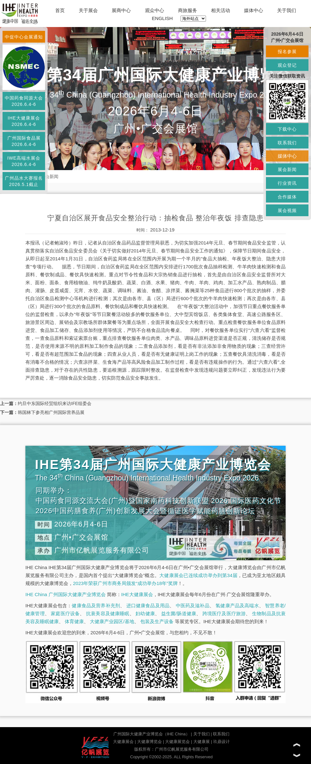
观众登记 (287, 65)
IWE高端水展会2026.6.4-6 (23, 161)
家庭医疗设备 (65, 613)
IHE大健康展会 (137, 594)
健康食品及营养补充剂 (96, 605)
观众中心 (154, 10)
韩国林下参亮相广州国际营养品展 (51, 412)
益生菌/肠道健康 (178, 613)
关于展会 (88, 10)
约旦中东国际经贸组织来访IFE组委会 (54, 403)
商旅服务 (187, 10)
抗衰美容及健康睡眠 (107, 613)
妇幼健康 (145, 613)
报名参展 (287, 51)
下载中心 (287, 129)
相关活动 (220, 10)
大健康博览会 (149, 741)
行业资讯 (287, 183)
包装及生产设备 (157, 621)
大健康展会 (123, 741)
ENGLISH (162, 18)
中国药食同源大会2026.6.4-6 (24, 101)
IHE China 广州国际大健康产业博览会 (65, 594)
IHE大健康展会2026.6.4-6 (24, 121)
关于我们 (286, 10)
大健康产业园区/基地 (112, 621)
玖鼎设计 (221, 741)
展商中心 (121, 10)
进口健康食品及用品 (147, 605)
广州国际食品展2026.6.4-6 (24, 141)
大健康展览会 (177, 741)
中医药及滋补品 (192, 605)
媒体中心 (253, 10)
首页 (60, 10)
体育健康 (74, 621)
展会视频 (287, 210)
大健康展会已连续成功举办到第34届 (198, 575)
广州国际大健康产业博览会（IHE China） (151, 734)
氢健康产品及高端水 (237, 605)
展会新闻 (49, 176)
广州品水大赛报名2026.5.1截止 (24, 181)
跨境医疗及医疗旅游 (224, 613)
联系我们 (221, 734)
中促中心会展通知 (24, 36)
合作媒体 (287, 196)
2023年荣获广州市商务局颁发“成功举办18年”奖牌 (125, 583)
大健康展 (201, 741)
